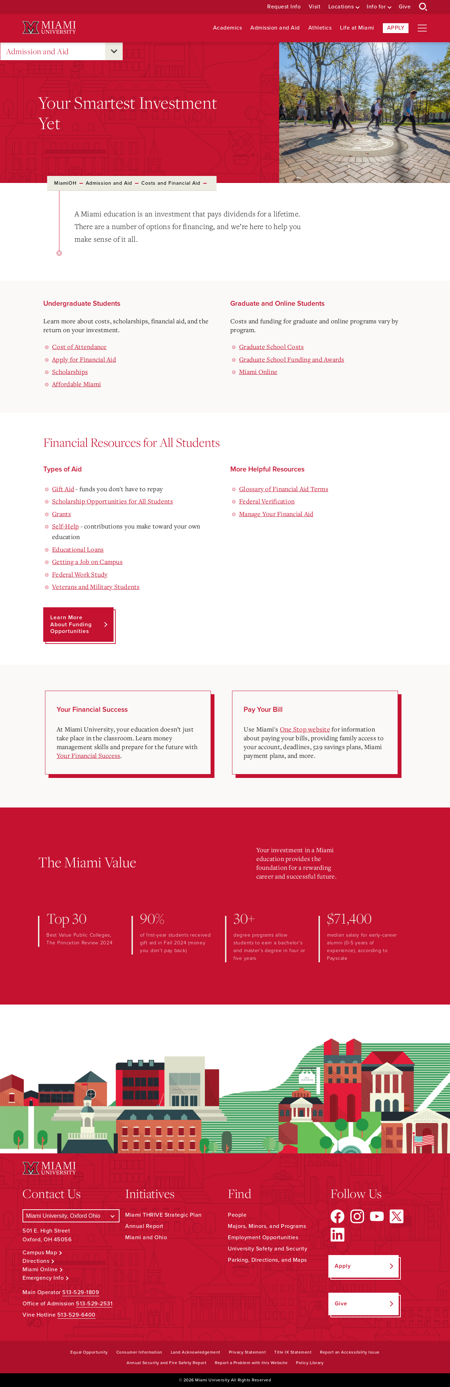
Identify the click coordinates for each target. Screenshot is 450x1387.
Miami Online (258, 371)
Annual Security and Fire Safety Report (166, 1362)
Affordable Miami (76, 384)
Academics (227, 28)
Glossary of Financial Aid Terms (283, 488)
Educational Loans (78, 549)
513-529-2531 (94, 1303)
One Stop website (305, 729)
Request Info (284, 7)
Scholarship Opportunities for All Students (112, 501)
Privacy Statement (247, 1352)
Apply (396, 27)
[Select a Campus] (71, 1215)
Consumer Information (139, 1352)
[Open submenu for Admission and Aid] (114, 51)
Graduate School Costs (271, 346)
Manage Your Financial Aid (276, 513)
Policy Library (309, 1362)
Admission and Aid (275, 28)
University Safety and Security (267, 1248)
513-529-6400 (76, 1314)
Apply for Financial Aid (84, 359)
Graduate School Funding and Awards (292, 359)
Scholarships (70, 371)
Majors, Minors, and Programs (267, 1226)
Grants (61, 513)
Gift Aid (63, 488)
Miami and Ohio (146, 1237)
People (237, 1214)
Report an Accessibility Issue (350, 1352)
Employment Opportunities (263, 1237)
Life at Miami (357, 28)
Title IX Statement (292, 1352)
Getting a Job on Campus (87, 561)
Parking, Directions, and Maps (267, 1260)
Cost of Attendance (79, 346)
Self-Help (65, 526)
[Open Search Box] (423, 7)
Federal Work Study (80, 574)
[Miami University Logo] (49, 27)
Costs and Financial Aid (170, 183)
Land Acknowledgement (195, 1352)
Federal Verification (267, 501)
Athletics (320, 28)
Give (405, 7)
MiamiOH (65, 183)
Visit (315, 7)
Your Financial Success (89, 755)
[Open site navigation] (422, 28)
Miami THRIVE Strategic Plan (163, 1214)
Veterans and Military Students (96, 586)
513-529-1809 (80, 1292)
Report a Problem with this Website (251, 1362)
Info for (376, 7)
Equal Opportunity (89, 1352)
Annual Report (144, 1226)
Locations (341, 7)
